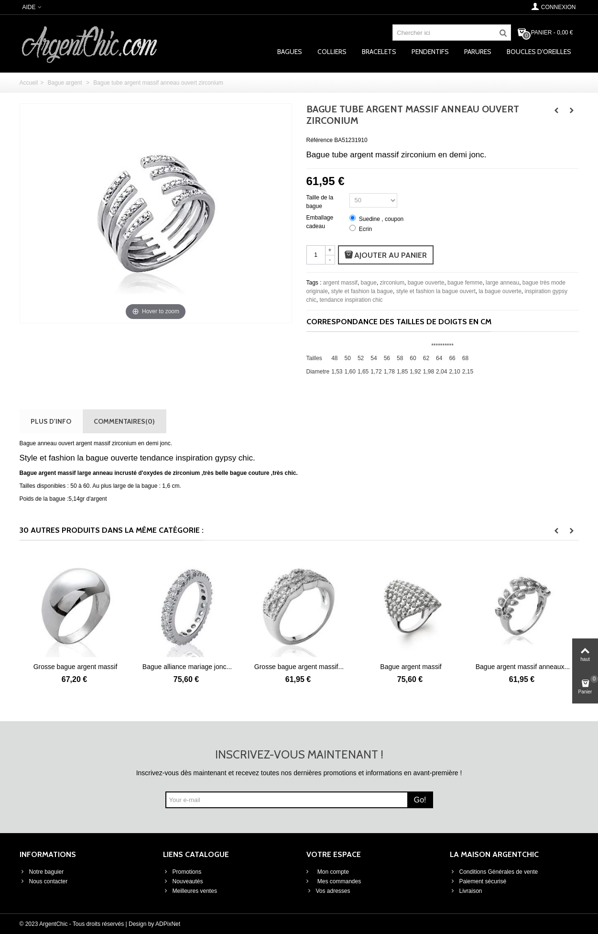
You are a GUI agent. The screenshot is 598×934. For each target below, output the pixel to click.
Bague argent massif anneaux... (523, 666)
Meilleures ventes (190, 891)
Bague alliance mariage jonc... (187, 666)
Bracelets (379, 51)
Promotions (182, 872)
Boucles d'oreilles (539, 51)
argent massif (340, 282)
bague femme (464, 282)
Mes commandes (338, 881)
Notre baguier (42, 872)
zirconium (392, 282)
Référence (319, 140)
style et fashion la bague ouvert (436, 291)
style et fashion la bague (362, 291)
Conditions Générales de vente (494, 872)
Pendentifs (430, 51)
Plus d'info (51, 421)
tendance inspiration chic (351, 300)
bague (369, 282)
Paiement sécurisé (478, 881)
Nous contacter (44, 881)
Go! (420, 800)
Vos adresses (328, 891)
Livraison (466, 891)
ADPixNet (167, 924)
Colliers (332, 51)
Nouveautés (183, 881)
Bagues (289, 51)
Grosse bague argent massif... (299, 666)
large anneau (502, 282)
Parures (477, 51)
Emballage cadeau (320, 222)
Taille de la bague (320, 201)
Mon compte (332, 871)
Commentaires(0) (124, 421)
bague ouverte (426, 282)
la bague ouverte (499, 291)
